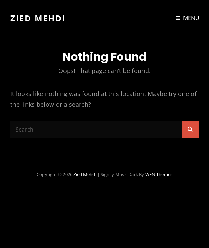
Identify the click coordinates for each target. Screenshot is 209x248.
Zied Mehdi (38, 18)
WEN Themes (158, 174)
